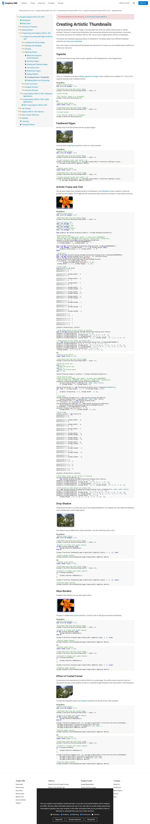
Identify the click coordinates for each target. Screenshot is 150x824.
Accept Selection (75, 819)
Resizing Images (33, 61)
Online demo (20, 787)
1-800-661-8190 (124, 3)
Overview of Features (29, 27)
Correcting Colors (33, 68)
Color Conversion (31, 84)
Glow (76, 615)
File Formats (26, 108)
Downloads (19, 784)
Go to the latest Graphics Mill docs (96, 17)
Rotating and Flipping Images (37, 64)
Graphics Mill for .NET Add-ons (33, 112)
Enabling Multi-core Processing (38, 80)
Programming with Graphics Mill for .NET (70, 10)
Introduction (26, 20)
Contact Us (117, 787)
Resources (41, 3)
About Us (117, 784)
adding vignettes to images (89, 76)
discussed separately (74, 41)
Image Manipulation (87, 784)
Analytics (65, 814)
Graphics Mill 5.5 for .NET (26, 10)
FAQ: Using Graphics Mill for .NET (35, 105)
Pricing (32, 3)
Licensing (25, 121)
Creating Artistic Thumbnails (38, 77)
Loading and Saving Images (35, 42)
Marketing (74, 814)
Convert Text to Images (88, 787)
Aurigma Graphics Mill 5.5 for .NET (46, 10)
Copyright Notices (28, 125)
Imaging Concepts (31, 87)
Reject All (58, 819)
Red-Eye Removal (31, 90)
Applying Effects (117, 10)
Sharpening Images (34, 71)
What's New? (26, 24)
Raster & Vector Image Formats (58, 784)
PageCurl (84, 701)
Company (51, 3)
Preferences (85, 814)
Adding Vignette (32, 74)
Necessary (55, 814)
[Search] (133, 3)
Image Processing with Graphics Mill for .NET (96, 10)
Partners (95, 814)
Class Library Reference (30, 115)
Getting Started (27, 30)
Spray (73, 146)
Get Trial (143, 3)
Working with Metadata (33, 46)
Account (60, 3)
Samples (25, 118)
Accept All (91, 819)
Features (24, 3)
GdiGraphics (105, 191)
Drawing (28, 49)
